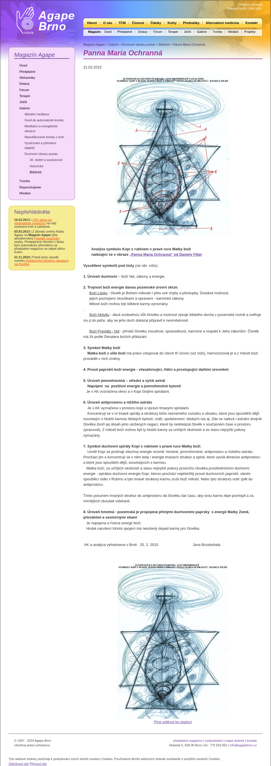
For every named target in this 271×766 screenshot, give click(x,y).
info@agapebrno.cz (243, 745)
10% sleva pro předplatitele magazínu (33, 221)
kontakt (252, 740)
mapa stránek (234, 740)
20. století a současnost (46, 160)
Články (155, 23)
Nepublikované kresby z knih (44, 137)
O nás (107, 23)
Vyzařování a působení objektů (40, 145)
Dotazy (143, 31)
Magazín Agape (34, 54)
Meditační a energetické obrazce (41, 128)
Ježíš (187, 31)
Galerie (202, 31)
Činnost (138, 23)
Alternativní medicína (222, 23)
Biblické (36, 172)
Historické (36, 166)
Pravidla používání (47, 238)
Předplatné (124, 31)
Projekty (249, 31)
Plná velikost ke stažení (173, 722)
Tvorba (217, 31)
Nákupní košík (237, 8)
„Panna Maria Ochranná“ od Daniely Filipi (166, 254)
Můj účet (255, 8)
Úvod (108, 31)
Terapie (173, 31)
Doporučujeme (30, 187)
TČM (122, 23)
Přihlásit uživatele (250, 4)
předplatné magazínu (187, 740)
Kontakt (251, 23)
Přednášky (191, 23)
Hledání (233, 31)
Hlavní (92, 23)
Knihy (172, 23)
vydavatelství (214, 740)
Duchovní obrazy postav (41, 154)
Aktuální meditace (37, 114)
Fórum (157, 31)
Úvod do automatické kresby (44, 120)
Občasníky (27, 77)
